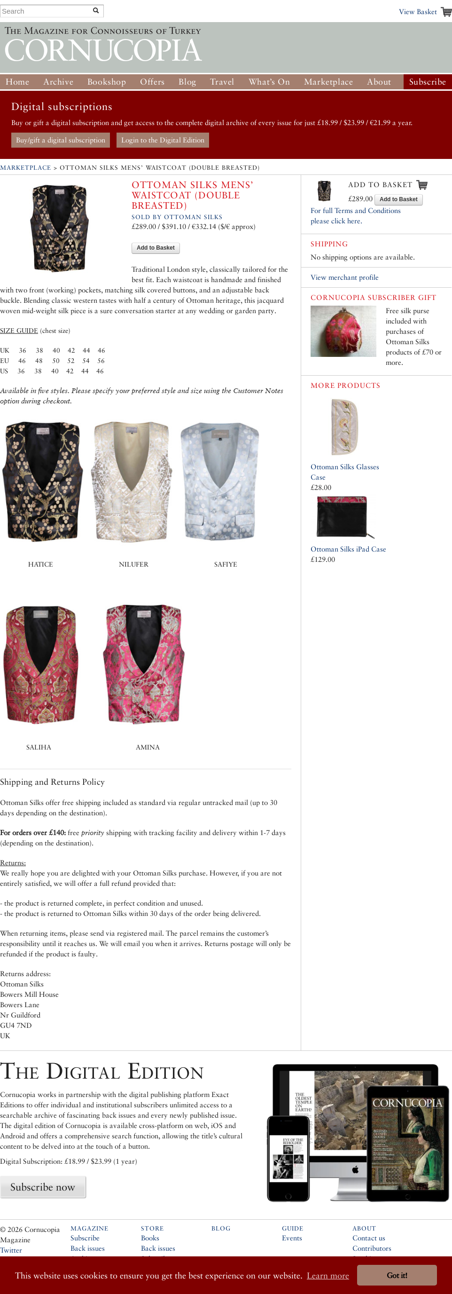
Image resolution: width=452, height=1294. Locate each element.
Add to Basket (156, 248)
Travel (222, 82)
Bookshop (106, 82)
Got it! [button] (397, 1275)
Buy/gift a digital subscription (60, 140)
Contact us (368, 1238)
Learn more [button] (328, 1275)
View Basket (418, 12)
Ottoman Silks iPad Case (348, 549)
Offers (152, 82)
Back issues (87, 1248)
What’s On (269, 82)
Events (292, 1238)
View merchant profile (345, 277)
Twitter (11, 1250)
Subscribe (427, 82)
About (379, 82)
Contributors (371, 1248)
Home (17, 82)
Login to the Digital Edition (162, 140)
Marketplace (328, 82)
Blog (187, 82)
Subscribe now (42, 1187)
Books (150, 1238)
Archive (58, 82)
